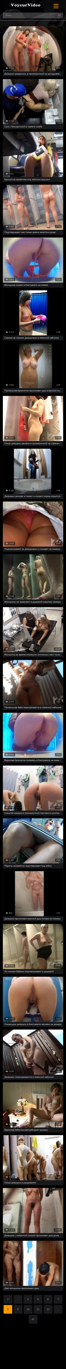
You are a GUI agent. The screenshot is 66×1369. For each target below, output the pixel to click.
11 (38, 1309)
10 (28, 1309)
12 (48, 1309)
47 (33, 1319)
